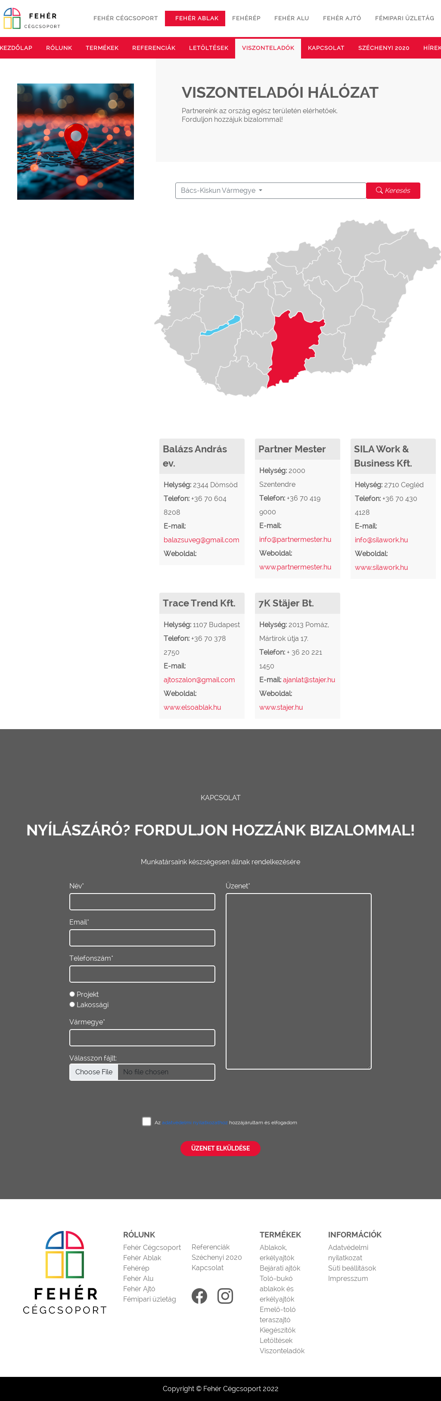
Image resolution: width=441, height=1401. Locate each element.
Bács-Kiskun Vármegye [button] (219, 190)
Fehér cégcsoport (125, 18)
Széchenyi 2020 (384, 48)
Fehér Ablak (142, 1258)
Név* (76, 886)
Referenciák (153, 48)
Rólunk (59, 48)
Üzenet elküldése (220, 1148)
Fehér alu (291, 18)
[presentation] (291, 1086)
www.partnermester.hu (295, 567)
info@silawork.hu (381, 540)
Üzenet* (238, 886)
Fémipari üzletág (404, 18)
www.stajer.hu (281, 707)
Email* (79, 922)
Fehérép (246, 18)
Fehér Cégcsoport (152, 1247)
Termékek (102, 48)
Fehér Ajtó (139, 1289)
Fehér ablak (196, 18)
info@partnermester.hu (295, 539)
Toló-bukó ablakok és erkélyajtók (277, 1288)
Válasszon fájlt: (93, 1058)
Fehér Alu (138, 1278)
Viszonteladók (268, 48)
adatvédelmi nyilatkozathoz (195, 1123)
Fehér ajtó (342, 18)
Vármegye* (87, 1022)
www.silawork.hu (381, 567)
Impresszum (348, 1278)
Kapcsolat (326, 48)
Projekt (88, 994)
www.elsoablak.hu (192, 707)
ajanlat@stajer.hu (309, 680)
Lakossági (93, 1005)
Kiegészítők (277, 1330)
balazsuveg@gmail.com (201, 540)
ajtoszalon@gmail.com (199, 680)
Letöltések (208, 48)
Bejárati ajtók (280, 1268)
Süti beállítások (352, 1268)
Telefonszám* (91, 958)
